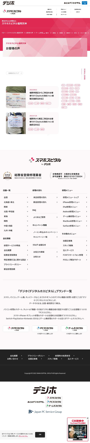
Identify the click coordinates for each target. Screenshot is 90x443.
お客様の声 (68, 32)
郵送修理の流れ (49, 12)
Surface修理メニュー (71, 250)
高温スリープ (43, 102)
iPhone (65, 86)
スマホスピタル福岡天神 (14, 22)
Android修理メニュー (72, 236)
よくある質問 (63, 12)
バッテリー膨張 (67, 144)
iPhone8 (65, 105)
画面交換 (76, 154)
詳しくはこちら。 (23, 436)
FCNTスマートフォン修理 (73, 280)
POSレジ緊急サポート (72, 284)
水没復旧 (76, 149)
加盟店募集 (67, 265)
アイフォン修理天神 (69, 120)
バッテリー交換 (67, 139)
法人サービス (63, 14)
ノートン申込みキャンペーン (44, 257)
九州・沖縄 (8, 255)
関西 (6, 246)
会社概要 (7, 275)
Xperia (77, 115)
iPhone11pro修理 (68, 91)
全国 (6, 222)
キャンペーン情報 (83, 32)
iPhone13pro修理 (68, 101)
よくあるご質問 (39, 242)
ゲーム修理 (44, 97)
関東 (6, 231)
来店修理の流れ (78, 9)
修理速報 (61, 32)
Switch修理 (33, 97)
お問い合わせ (12, 383)
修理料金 (54, 32)
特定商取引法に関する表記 (15, 284)
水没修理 (66, 149)
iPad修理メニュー (70, 231)
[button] (40, 434)
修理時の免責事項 (62, 380)
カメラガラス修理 (68, 125)
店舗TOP (46, 33)
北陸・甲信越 (9, 236)
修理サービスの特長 (12, 270)
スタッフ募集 (68, 270)
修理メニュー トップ (71, 222)
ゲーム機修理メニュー (72, 241)
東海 (6, 241)
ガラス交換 (66, 135)
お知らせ (78, 12)
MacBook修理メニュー (72, 246)
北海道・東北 (9, 227)
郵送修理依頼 (9, 294)
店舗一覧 (49, 9)
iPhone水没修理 (68, 110)
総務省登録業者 (10, 280)
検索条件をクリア (13, 73)
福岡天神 (32, 102)
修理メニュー (63, 9)
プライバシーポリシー (12, 289)
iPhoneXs (76, 105)
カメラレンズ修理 (68, 130)
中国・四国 (8, 250)
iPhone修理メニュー (71, 227)
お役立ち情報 (49, 14)
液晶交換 (66, 154)
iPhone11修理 (67, 96)
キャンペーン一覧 (40, 261)
